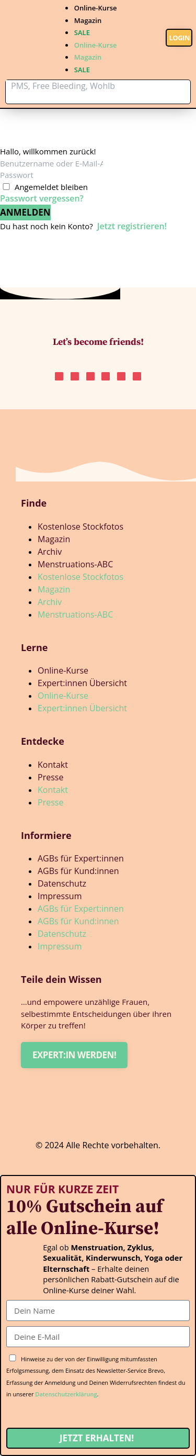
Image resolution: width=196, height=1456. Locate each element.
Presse (50, 777)
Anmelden (25, 212)
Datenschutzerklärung (66, 1394)
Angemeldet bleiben (51, 187)
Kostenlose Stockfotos (80, 526)
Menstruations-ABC (75, 564)
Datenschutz (62, 883)
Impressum (60, 896)
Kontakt (53, 764)
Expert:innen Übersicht (82, 683)
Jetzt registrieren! (132, 226)
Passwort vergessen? (42, 198)
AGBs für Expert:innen (81, 858)
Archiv (50, 551)
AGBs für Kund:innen (78, 871)
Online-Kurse (95, 8)
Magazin (87, 20)
